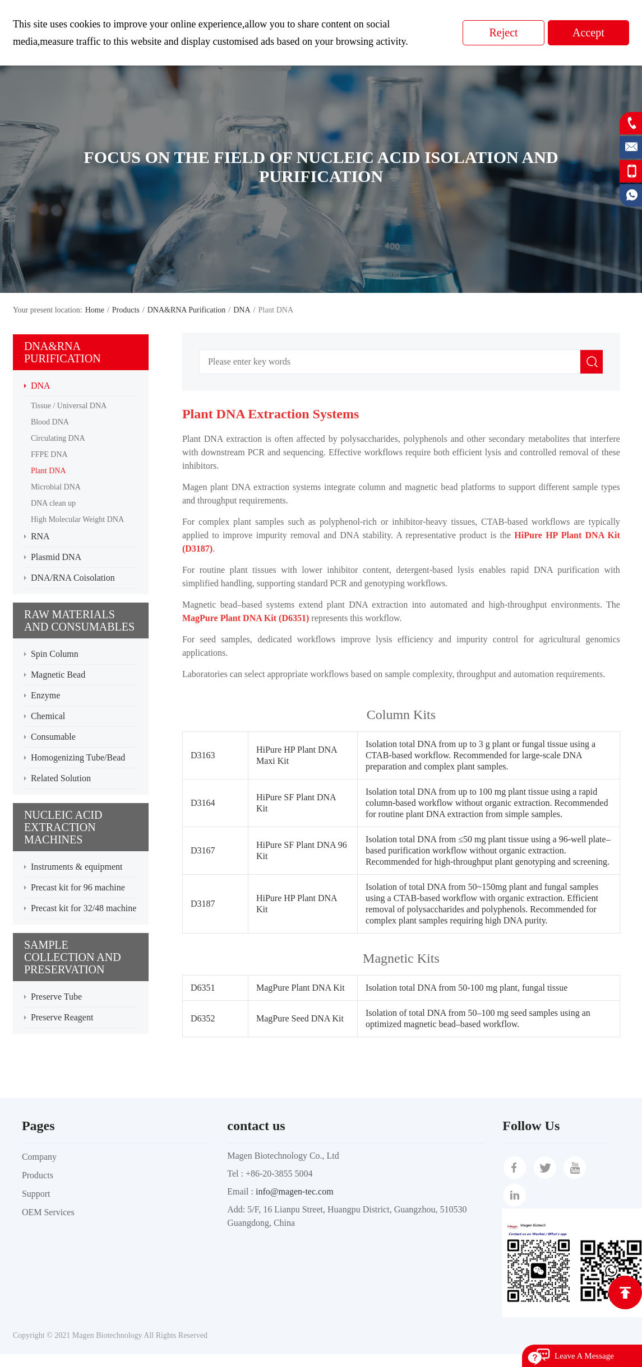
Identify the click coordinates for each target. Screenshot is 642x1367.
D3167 (203, 850)
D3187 (203, 903)
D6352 (203, 1018)
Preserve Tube (56, 996)
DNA (241, 310)
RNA (40, 536)
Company (39, 1156)
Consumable (53, 736)
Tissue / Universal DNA (69, 406)
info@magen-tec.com (295, 1191)
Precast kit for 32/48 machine (83, 908)
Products (126, 310)
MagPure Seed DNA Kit (300, 1018)
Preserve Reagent (62, 1017)
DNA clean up (53, 503)
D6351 (203, 987)
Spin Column (54, 654)
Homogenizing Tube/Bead (78, 757)
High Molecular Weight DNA (77, 519)
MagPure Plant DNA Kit (300, 987)
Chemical (48, 716)
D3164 (203, 803)
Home (94, 310)
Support (36, 1193)
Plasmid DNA (56, 557)
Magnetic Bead (58, 674)
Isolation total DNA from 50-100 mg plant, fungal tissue (466, 987)
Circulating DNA (58, 438)
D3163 (203, 755)
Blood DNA (50, 422)
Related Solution (61, 778)
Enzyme (45, 695)
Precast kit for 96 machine (78, 887)
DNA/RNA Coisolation (73, 577)
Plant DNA (48, 470)
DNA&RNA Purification (186, 310)
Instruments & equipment (77, 866)
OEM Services (48, 1212)
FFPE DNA (49, 454)
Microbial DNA (56, 487)
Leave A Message (584, 1355)
